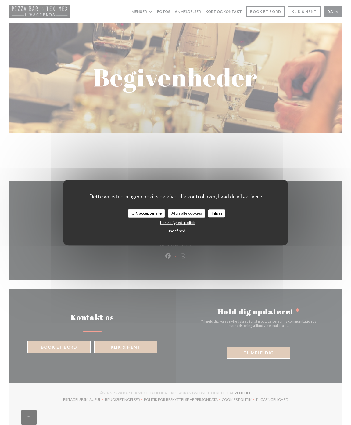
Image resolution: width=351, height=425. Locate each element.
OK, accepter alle (146, 213)
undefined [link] (176, 230)
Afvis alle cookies (186, 213)
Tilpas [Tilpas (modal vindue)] (216, 213)
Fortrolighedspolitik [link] (177, 222)
